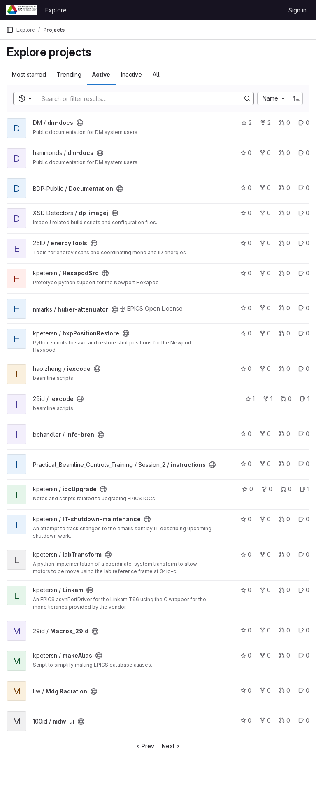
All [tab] (156, 74)
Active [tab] (101, 74)
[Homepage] (22, 9)
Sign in (297, 10)
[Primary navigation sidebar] (9, 29)
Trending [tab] (69, 74)
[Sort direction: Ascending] (296, 98)
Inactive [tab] (131, 74)
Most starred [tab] (29, 74)
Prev (144, 745)
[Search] (135, 98)
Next (171, 745)
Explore (56, 10)
